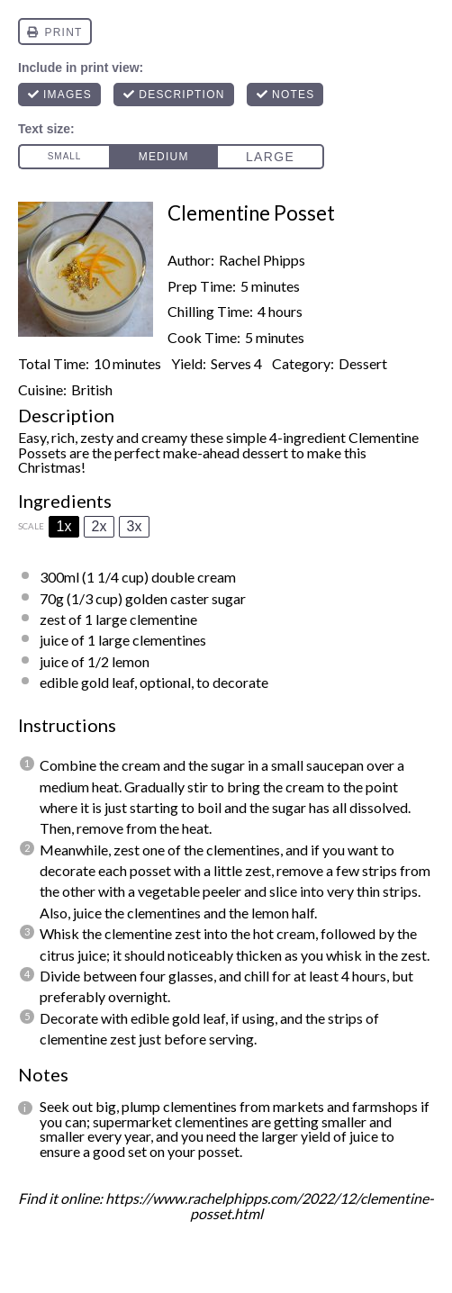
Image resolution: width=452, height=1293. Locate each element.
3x (134, 526)
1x (64, 526)
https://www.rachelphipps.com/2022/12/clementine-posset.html (269, 1205)
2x (99, 526)
